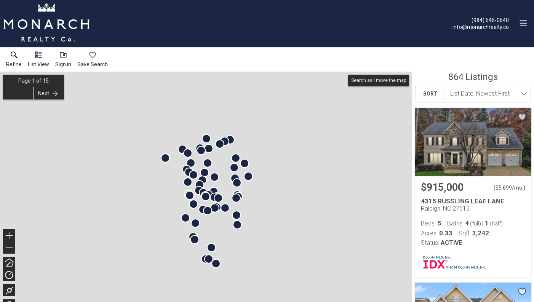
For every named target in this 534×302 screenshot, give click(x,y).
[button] (38, 60)
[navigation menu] (523, 23)
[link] (14, 60)
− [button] (9, 248)
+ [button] (9, 236)
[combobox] (485, 93)
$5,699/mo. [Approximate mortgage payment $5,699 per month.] (509, 188)
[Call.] (480, 19)
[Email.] (480, 26)
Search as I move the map (378, 80)
